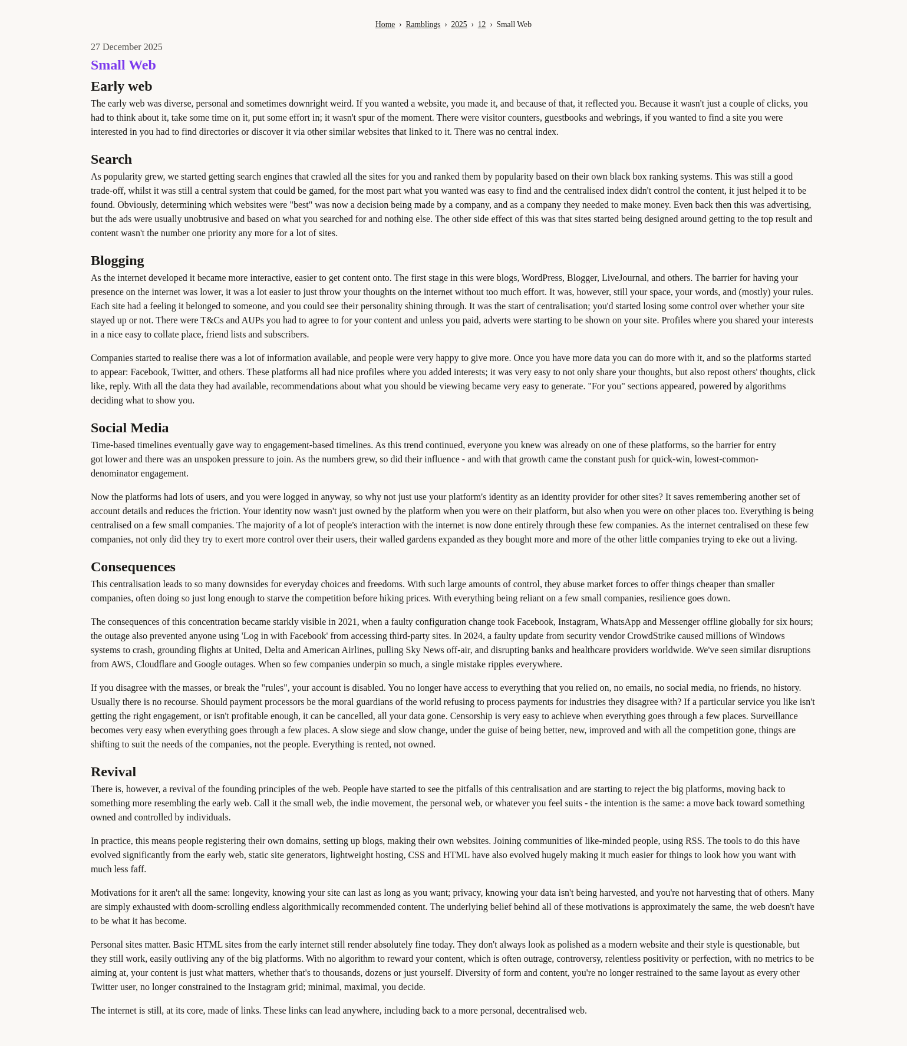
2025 (459, 24)
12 (482, 24)
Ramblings (422, 24)
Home (385, 24)
